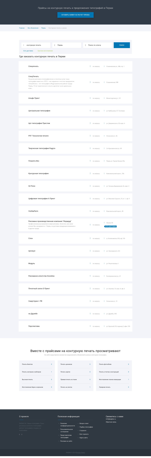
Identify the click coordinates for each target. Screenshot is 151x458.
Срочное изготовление (45, 51)
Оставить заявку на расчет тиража (75, 15)
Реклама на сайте (66, 443)
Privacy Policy (80, 454)
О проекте (83, 432)
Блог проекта (84, 436)
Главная (22, 28)
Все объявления (33, 28)
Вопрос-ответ (84, 425)
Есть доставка (28, 51)
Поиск (121, 45)
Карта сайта (84, 439)
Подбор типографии (86, 429)
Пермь (43, 28)
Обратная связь (111, 424)
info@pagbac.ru (111, 421)
